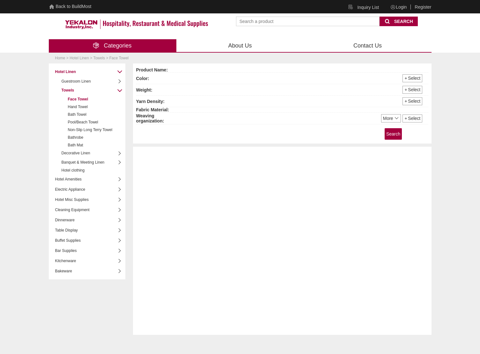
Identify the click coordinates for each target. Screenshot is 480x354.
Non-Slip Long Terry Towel (90, 130)
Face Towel (78, 99)
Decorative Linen (92, 153)
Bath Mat (75, 145)
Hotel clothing (73, 170)
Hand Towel (78, 107)
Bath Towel (77, 114)
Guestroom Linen (92, 81)
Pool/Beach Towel (83, 122)
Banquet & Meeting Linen (92, 162)
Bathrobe (76, 137)
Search (393, 133)
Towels (92, 90)
